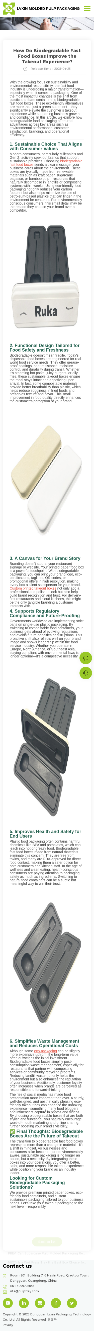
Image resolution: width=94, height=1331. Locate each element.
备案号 (52, 1319)
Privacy (8, 1325)
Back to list (47, 1244)
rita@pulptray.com (24, 1291)
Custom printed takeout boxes (33, 589)
